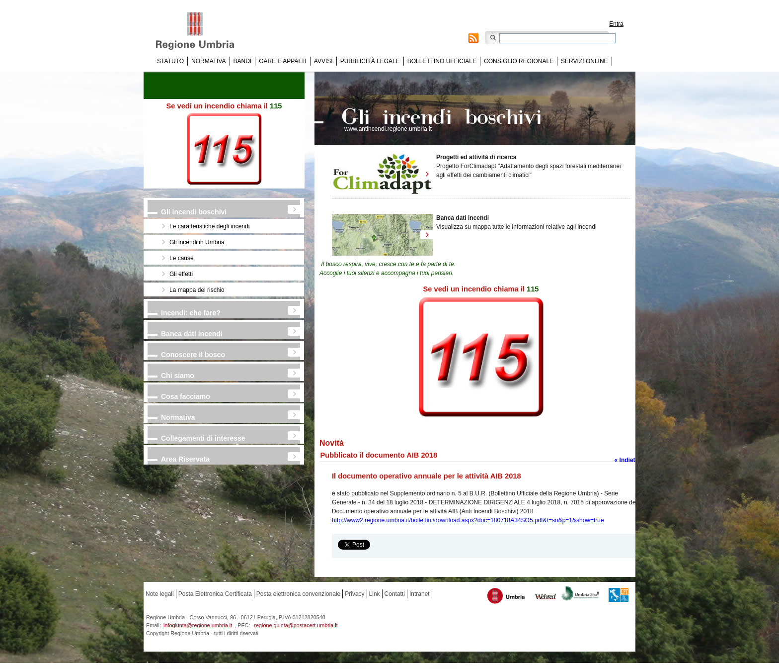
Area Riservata (185, 459)
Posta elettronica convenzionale (298, 593)
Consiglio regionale (518, 61)
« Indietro (628, 460)
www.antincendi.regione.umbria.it (388, 128)
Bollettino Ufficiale (441, 61)
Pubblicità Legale (370, 61)
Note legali (160, 593)
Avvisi (323, 61)
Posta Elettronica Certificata (215, 593)
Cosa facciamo (185, 396)
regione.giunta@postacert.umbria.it (295, 625)
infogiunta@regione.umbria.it (197, 625)
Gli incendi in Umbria (197, 242)
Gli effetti (181, 274)
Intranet (419, 593)
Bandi (243, 61)
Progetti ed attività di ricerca (476, 157)
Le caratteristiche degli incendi (209, 226)
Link (374, 593)
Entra (616, 23)
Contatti (395, 593)
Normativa (208, 61)
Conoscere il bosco (193, 355)
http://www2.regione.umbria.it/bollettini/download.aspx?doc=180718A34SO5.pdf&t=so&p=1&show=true (468, 520)
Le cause (181, 258)
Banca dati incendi (192, 334)
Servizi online (584, 61)
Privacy (354, 593)
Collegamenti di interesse (203, 438)
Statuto (170, 61)
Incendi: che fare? (191, 313)
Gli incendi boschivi (194, 212)
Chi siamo (177, 376)
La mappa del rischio (197, 290)
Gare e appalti (283, 61)
